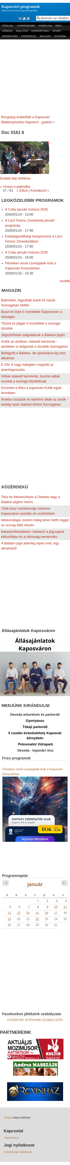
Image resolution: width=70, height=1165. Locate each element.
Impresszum (11, 1137)
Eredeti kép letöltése (15, 178)
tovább (65, 281)
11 (65, 906)
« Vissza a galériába (15, 186)
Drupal (8, 1117)
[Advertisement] (35, 76)
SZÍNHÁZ (7, 31)
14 (28, 912)
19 (9, 919)
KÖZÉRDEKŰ (28, 36)
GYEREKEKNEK (26, 25)
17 (55, 912)
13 (18, 912)
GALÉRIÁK (60, 36)
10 (55, 906)
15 (37, 912)
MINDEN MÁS (10, 36)
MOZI (58, 25)
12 (9, 912)
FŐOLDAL (8, 25)
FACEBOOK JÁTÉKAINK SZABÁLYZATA (35, 1020)
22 (37, 919)
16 (46, 912)
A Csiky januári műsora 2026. (27, 209)
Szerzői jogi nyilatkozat (18, 1151)
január (35, 884)
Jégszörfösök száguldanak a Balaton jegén (33, 335)
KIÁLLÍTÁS (22, 31)
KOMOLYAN (45, 25)
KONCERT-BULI (40, 31)
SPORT (57, 31)
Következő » (39, 190)
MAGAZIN (45, 36)
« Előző (22, 190)
